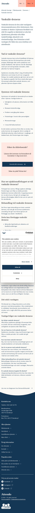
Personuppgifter (5, 499)
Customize (17, 273)
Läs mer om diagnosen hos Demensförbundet (17, 388)
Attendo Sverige (6, 10)
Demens (25, 10)
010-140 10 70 (12, 405)
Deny (17, 278)
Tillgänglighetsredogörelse (18, 499)
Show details (26, 261)
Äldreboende (17, 10)
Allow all (17, 267)
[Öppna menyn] (30, 3)
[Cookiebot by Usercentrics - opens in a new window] (25, 233)
